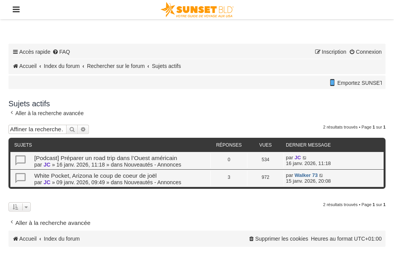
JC (46, 165)
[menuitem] (61, 52)
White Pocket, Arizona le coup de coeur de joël (95, 175)
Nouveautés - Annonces (152, 165)
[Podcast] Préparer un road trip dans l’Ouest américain (105, 158)
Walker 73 (305, 175)
